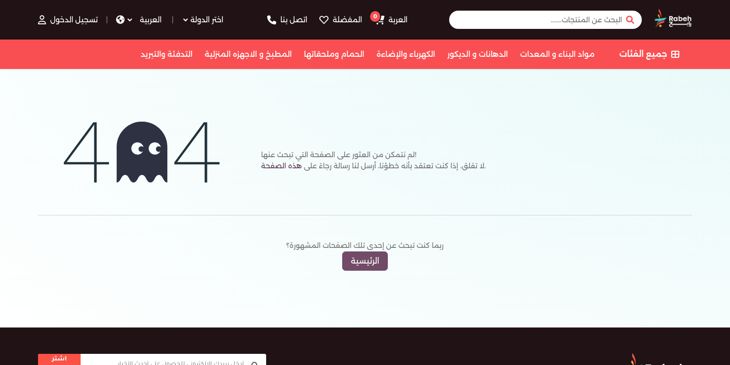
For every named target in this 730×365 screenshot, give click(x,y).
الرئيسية (365, 261)
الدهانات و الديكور (477, 54)
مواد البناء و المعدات (557, 54)
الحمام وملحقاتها (334, 54)
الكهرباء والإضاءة (406, 54)
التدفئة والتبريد (166, 54)
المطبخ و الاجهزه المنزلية (248, 54)
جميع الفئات (649, 54)
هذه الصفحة (281, 165)
